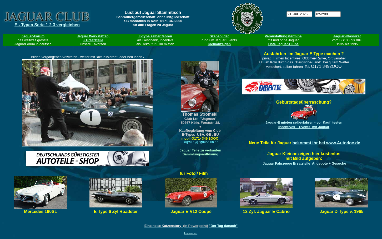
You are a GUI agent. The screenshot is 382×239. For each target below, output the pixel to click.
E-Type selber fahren (155, 36)
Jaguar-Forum (33, 36)
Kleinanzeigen (219, 44)
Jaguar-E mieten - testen (304, 122)
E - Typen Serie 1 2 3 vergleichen (47, 25)
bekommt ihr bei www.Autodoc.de (326, 143)
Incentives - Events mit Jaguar (303, 127)
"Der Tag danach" (223, 226)
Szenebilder (219, 36)
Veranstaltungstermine (283, 36)
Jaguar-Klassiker (347, 36)
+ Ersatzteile (93, 40)
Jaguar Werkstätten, (93, 36)
